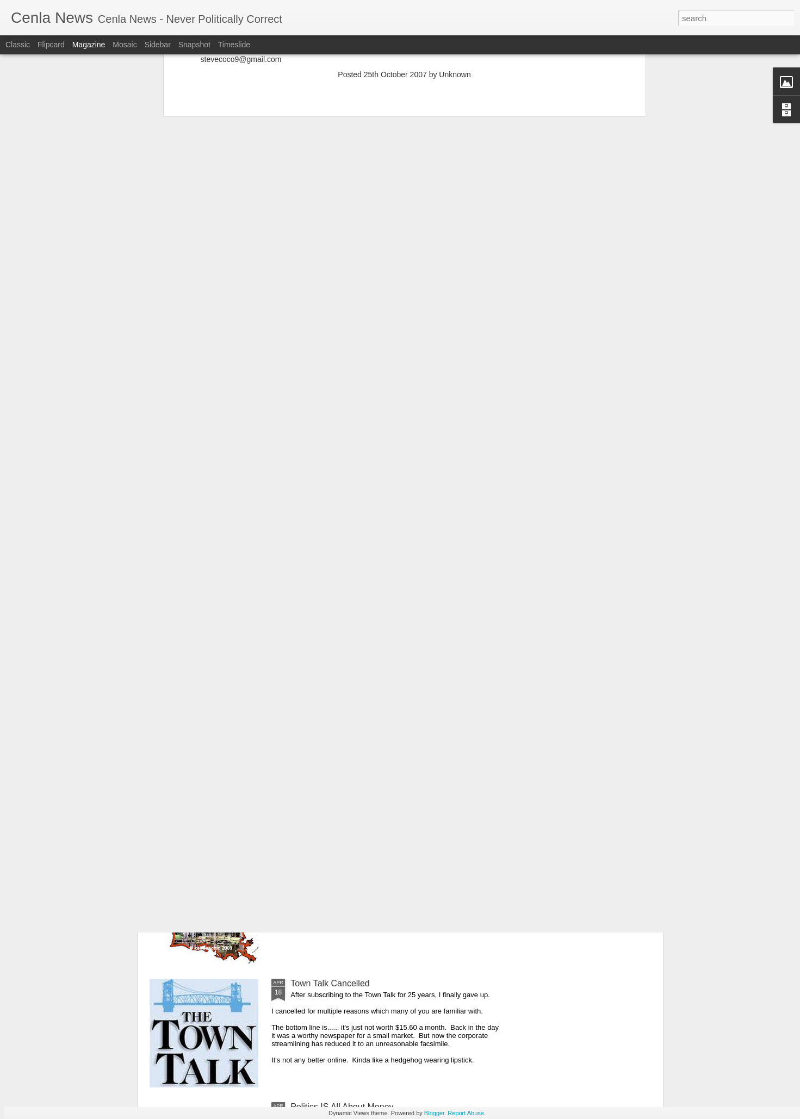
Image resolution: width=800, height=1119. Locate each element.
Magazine (89, 44)
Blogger (434, 1113)
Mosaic (125, 44)
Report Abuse (466, 1113)
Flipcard (51, 44)
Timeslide (234, 44)
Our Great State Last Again (342, 860)
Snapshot (194, 44)
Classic (17, 44)
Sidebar (158, 44)
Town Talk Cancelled (330, 983)
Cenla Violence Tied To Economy (354, 736)
